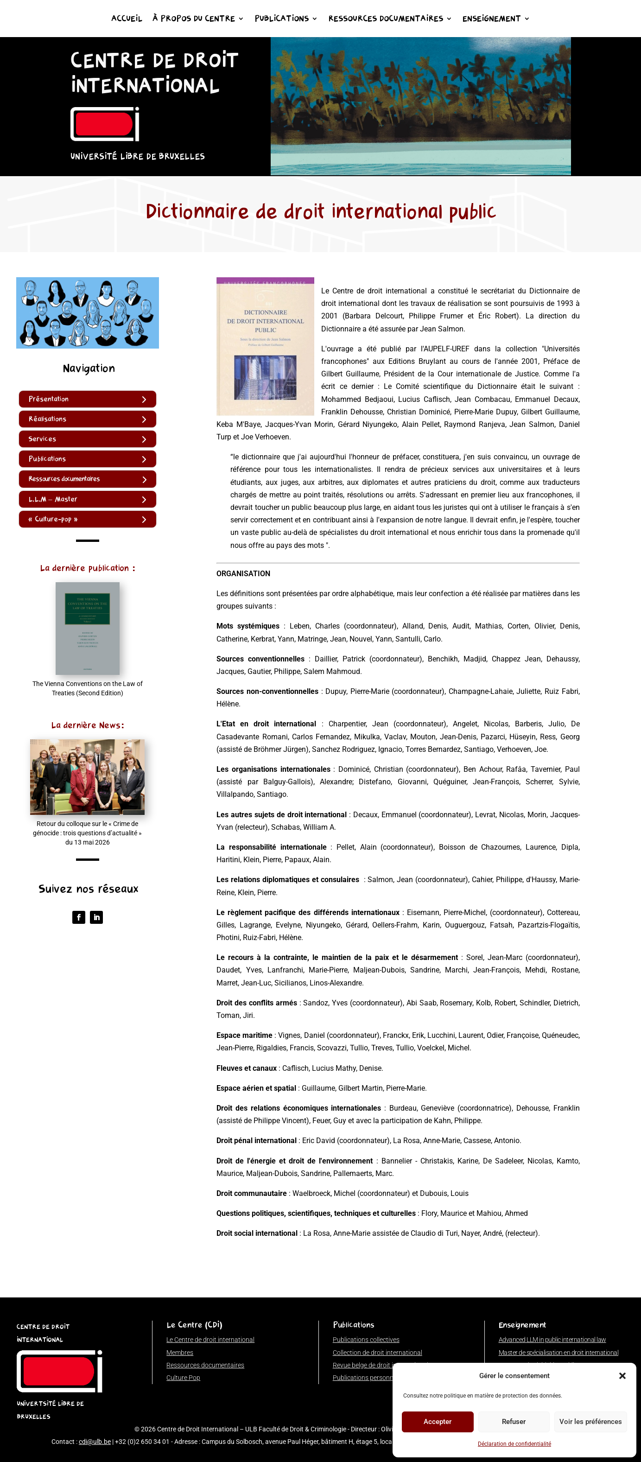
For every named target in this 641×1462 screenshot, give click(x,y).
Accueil (126, 19)
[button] (622, 1375)
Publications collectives (366, 1339)
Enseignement (492, 19)
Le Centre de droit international (210, 1339)
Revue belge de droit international (380, 1365)
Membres (179, 1352)
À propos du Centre (193, 19)
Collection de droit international (377, 1352)
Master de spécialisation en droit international (559, 1352)
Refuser (514, 1422)
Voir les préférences (590, 1422)
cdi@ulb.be (95, 1441)
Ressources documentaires (385, 19)
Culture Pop (183, 1377)
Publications (281, 19)
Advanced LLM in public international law (552, 1339)
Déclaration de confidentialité (514, 1444)
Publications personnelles (369, 1377)
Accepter (437, 1422)
